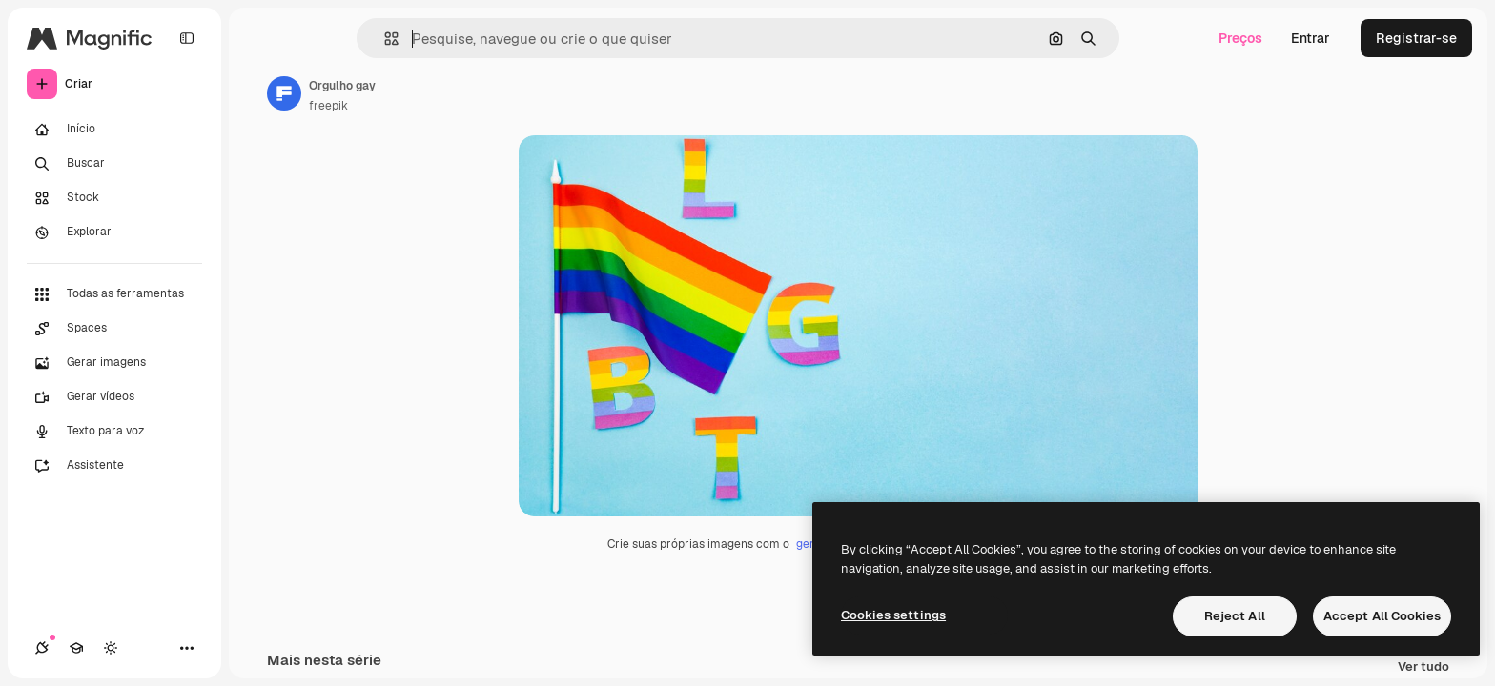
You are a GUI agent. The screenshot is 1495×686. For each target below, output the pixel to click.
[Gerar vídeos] (114, 397)
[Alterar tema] (110, 648)
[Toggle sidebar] (187, 38)
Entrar (1310, 38)
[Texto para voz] (114, 431)
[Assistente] (114, 466)
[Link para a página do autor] (284, 93)
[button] (384, 38)
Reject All (1234, 616)
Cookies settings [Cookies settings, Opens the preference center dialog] (893, 615)
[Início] (114, 129)
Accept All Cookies (1382, 616)
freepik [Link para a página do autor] (328, 105)
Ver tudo (1423, 667)
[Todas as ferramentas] (114, 294)
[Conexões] (42, 648)
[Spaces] (114, 328)
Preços (1240, 38)
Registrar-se (1416, 38)
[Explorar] (114, 232)
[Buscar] (114, 164)
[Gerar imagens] (114, 363)
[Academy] (76, 648)
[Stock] (114, 198)
